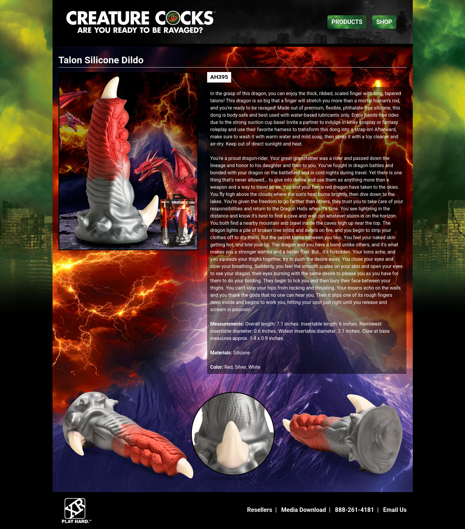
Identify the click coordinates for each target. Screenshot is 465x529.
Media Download (303, 509)
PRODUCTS (346, 22)
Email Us (394, 509)
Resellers (259, 509)
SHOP (384, 22)
